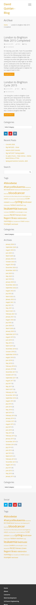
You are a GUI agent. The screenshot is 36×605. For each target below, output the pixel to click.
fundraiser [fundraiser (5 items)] (27, 202)
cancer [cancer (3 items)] (6, 199)
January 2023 (10, 282)
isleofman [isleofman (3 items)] (20, 205)
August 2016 (10, 401)
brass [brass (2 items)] (23, 196)
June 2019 (9, 340)
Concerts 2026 (10, 144)
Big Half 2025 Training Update (15, 153)
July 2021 (8, 305)
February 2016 (10, 415)
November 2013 (11, 462)
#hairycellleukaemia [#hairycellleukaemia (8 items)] (14, 186)
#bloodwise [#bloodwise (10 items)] (10, 183)
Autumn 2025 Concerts (13, 150)
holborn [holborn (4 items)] (13, 205)
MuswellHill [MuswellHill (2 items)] (7, 215)
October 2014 (10, 444)
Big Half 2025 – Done (12, 147)
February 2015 (10, 436)
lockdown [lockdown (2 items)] (6, 212)
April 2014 (9, 453)
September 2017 (11, 378)
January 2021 (10, 317)
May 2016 (9, 410)
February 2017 (10, 392)
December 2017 (11, 372)
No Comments (10, 47)
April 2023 (9, 279)
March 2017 (9, 389)
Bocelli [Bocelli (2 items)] (20, 196)
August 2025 (10, 250)
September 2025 (11, 247)
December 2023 (11, 267)
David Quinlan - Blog (9, 8)
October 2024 (10, 262)
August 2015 (10, 424)
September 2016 (11, 398)
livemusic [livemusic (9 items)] (22, 208)
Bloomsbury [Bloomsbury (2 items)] (15, 196)
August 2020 (10, 320)
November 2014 (11, 441)
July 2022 (8, 293)
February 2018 (10, 366)
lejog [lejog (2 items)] (24, 205)
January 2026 (10, 244)
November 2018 (11, 349)
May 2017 (9, 386)
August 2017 (10, 381)
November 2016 (11, 395)
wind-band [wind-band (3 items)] (15, 224)
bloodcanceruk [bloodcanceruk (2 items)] (8, 196)
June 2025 (9, 253)
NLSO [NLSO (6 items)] (12, 214)
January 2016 (10, 418)
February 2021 (10, 314)
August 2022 (10, 291)
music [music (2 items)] (25, 212)
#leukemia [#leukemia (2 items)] (28, 187)
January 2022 (10, 299)
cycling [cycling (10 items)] (18, 201)
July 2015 (8, 427)
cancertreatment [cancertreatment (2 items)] (20, 199)
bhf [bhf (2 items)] (29, 189)
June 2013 (9, 470)
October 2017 (10, 375)
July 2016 (8, 404)
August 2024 (10, 264)
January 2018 (10, 369)
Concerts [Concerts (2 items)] (12, 202)
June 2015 (9, 430)
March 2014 (9, 456)
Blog (25, 44)
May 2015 (9, 433)
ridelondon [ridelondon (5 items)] (22, 218)
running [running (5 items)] (7, 221)
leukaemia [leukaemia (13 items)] (10, 208)
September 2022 (11, 288)
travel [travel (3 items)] (22, 221)
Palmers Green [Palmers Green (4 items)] (20, 215)
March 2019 (9, 346)
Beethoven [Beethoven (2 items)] (17, 189)
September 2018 (11, 354)
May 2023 (9, 276)
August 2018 (10, 357)
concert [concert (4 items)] (6, 202)
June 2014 (9, 450)
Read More (9, 74)
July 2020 (8, 322)
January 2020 (10, 331)
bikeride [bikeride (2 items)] (6, 193)
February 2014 (10, 459)
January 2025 (10, 259)
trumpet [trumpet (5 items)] (7, 224)
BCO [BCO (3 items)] (5, 190)
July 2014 (8, 447)
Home (6, 25)
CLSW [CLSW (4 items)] (27, 199)
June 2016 (9, 407)
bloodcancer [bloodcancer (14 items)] (17, 193)
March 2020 (9, 328)
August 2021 (10, 302)
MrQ (18, 44)
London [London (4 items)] (12, 212)
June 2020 (9, 325)
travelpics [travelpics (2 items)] (27, 221)
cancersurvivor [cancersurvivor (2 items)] (12, 199)
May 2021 (9, 308)
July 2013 (8, 468)
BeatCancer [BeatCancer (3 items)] (10, 190)
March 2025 (9, 256)
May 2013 (9, 473)
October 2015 (10, 421)
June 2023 (9, 273)
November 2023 (11, 270)
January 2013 (10, 476)
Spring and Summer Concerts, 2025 (17, 161)
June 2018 (9, 360)
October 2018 (10, 351)
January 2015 (10, 439)
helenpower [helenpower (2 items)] (7, 205)
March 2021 (9, 311)
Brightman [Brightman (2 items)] (27, 196)
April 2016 (9, 412)
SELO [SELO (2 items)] (12, 221)
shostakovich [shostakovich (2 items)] (17, 221)
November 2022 (11, 285)
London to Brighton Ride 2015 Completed (17, 39)
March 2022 (9, 296)
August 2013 (10, 465)
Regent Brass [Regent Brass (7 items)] (10, 218)
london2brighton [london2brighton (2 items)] (19, 212)
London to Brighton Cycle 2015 (15, 83)
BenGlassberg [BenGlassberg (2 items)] (24, 189)
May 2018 (9, 363)
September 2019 (11, 334)
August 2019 (10, 337)
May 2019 (9, 343)
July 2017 (8, 383)
